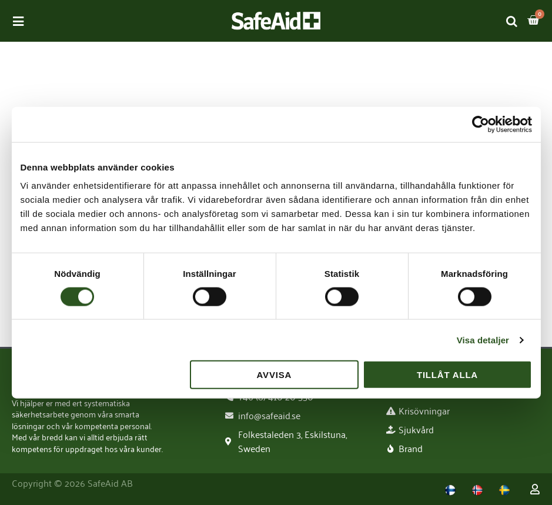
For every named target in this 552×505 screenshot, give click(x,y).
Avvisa (274, 375)
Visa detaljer (483, 340)
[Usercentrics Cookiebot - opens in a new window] (480, 124)
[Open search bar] (512, 20)
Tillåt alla (447, 375)
